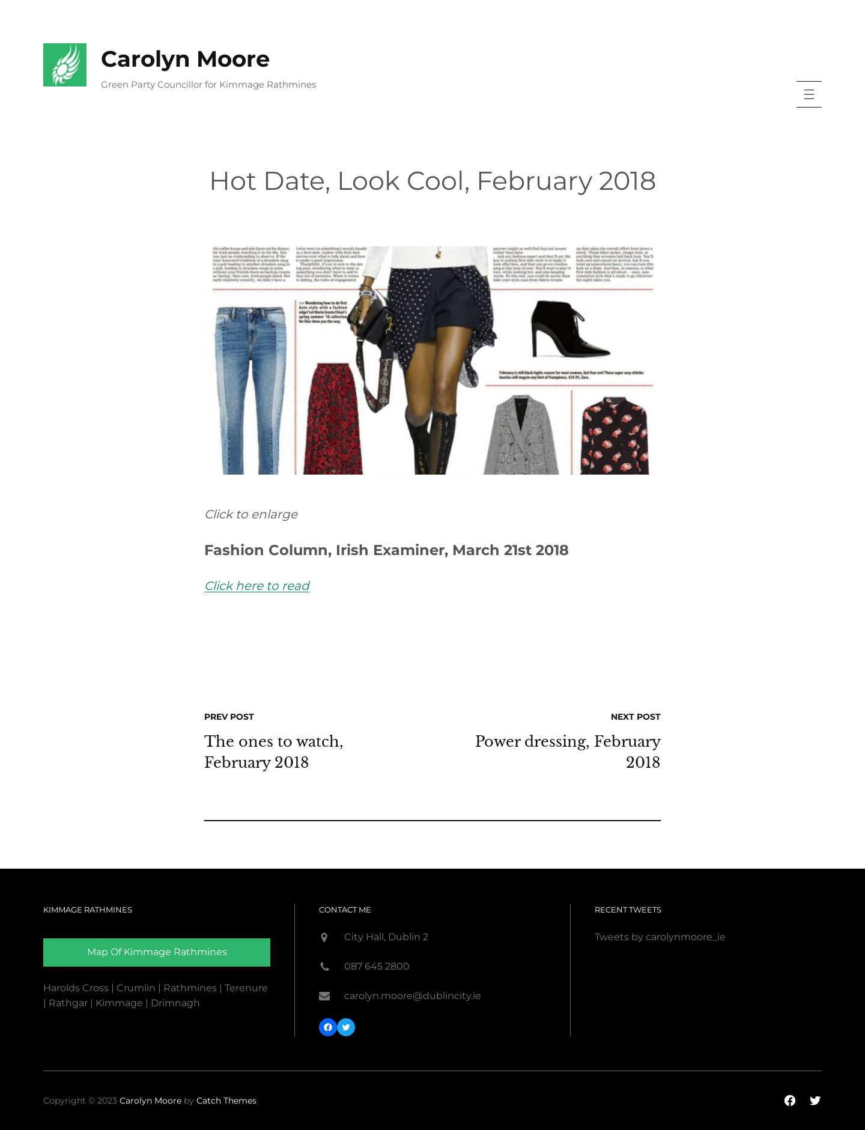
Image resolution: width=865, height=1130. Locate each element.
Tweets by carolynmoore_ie (660, 937)
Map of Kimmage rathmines (157, 952)
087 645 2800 (377, 966)
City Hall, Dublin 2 (386, 937)
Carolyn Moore (185, 58)
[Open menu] (809, 94)
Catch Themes (226, 1100)
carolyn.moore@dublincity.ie (412, 995)
